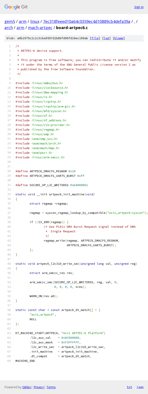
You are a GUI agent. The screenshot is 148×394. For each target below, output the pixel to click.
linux (34, 21)
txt (129, 387)
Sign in (139, 7)
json (140, 387)
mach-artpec (40, 27)
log (106, 38)
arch (8, 27)
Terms (51, 387)
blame (118, 38)
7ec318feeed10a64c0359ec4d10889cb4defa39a (86, 21)
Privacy (39, 387)
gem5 (9, 21)
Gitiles (26, 387)
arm (23, 21)
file (95, 38)
